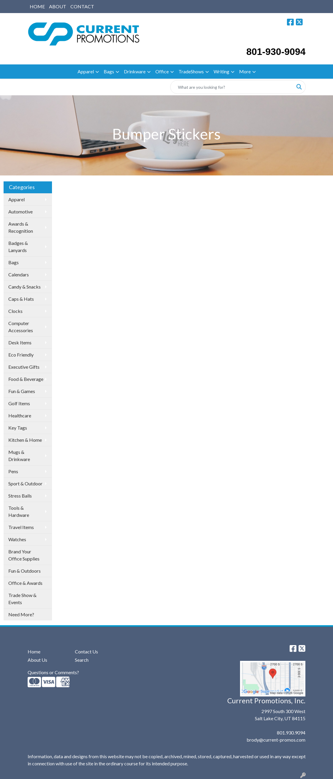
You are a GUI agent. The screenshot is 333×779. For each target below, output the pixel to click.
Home (34, 651)
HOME (37, 6)
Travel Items (21, 527)
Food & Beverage (25, 379)
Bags (109, 71)
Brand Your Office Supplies (24, 555)
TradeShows (191, 71)
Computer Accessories (20, 326)
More (245, 71)
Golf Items (19, 403)
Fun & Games (21, 391)
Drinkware (135, 71)
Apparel (86, 71)
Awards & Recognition (20, 227)
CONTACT (82, 6)
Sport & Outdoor (25, 483)
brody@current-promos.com (276, 739)
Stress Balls (20, 495)
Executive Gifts (24, 367)
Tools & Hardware (18, 511)
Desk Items (19, 342)
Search (82, 660)
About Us (37, 660)
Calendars (18, 274)
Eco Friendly (21, 354)
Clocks (15, 311)
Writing (221, 71)
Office (162, 71)
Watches (17, 539)
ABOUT (57, 6)
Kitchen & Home (25, 440)
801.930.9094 (291, 732)
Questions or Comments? (53, 672)
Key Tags (17, 427)
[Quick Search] (231, 87)
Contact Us (86, 651)
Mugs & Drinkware (19, 455)
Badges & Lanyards (18, 246)
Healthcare (19, 415)
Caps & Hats (21, 299)
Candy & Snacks (24, 286)
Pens (13, 471)
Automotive (20, 211)
